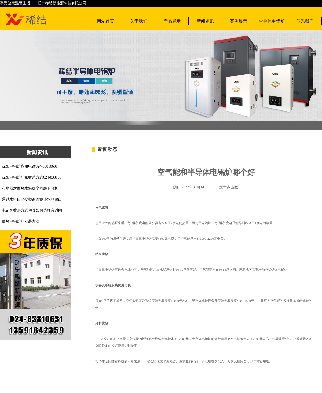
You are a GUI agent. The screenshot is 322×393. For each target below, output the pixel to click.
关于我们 (138, 21)
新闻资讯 (205, 21)
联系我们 (305, 21)
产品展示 (172, 21)
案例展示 (238, 21)
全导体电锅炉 (272, 21)
